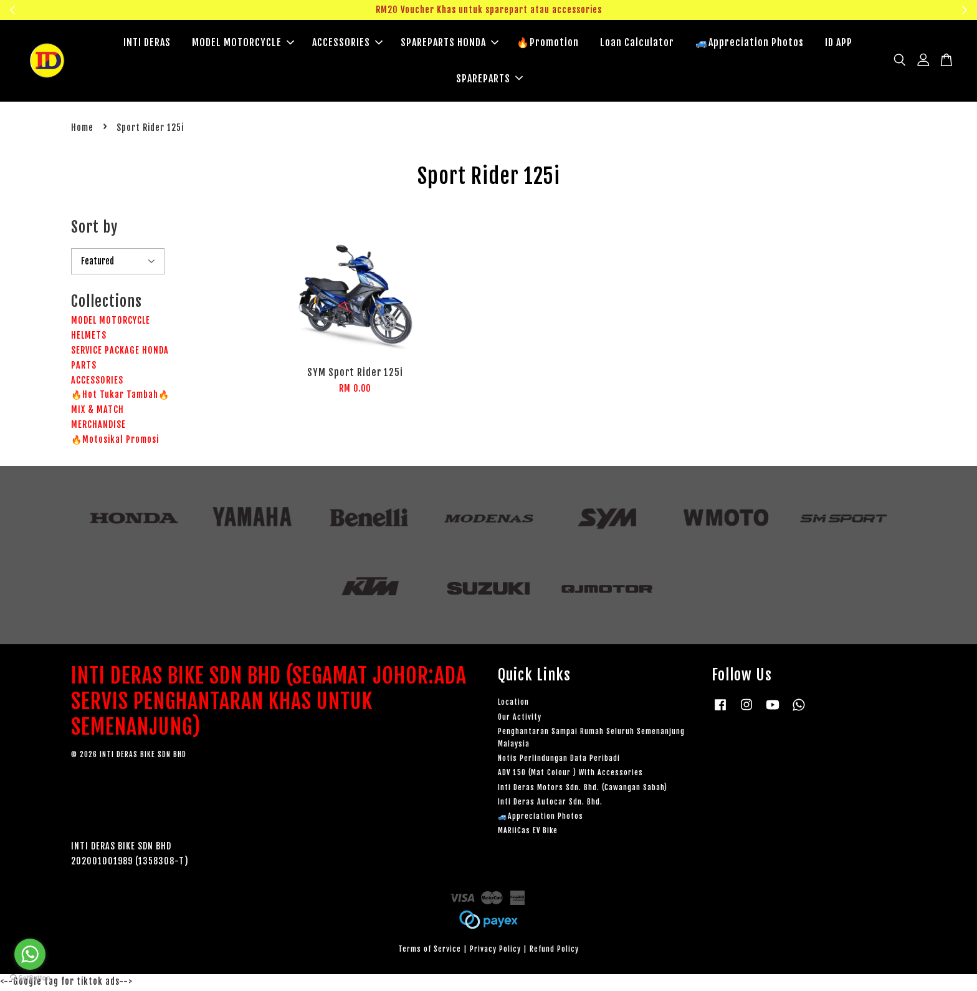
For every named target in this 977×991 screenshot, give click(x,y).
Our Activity (519, 718)
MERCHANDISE (98, 426)
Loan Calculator (637, 43)
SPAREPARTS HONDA (449, 43)
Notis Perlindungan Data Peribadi (559, 760)
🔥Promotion (548, 43)
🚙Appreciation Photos (749, 43)
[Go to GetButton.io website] (30, 978)
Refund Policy (554, 950)
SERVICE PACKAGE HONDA (120, 352)
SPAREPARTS (489, 79)
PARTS (84, 367)
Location (513, 703)
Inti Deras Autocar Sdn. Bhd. (550, 803)
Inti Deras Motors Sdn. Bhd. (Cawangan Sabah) (582, 789)
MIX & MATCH (97, 411)
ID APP (838, 43)
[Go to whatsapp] (29, 954)
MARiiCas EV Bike (528, 832)
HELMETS (89, 337)
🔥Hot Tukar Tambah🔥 (120, 396)
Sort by (94, 229)
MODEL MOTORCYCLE (243, 43)
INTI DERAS (147, 43)
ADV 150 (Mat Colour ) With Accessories (570, 774)
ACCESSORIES (347, 43)
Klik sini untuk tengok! (829, 9)
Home (82, 129)
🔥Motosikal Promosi (115, 441)
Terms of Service (429, 950)
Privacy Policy (495, 950)
